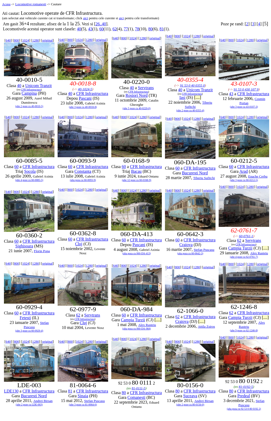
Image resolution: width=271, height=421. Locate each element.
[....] (197, 97)
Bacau (136, 171)
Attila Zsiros (206, 326)
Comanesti (136, 397)
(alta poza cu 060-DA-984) (136, 328)
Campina (29, 93)
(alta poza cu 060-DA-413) (136, 253)
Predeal (243, 396)
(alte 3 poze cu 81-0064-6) (83, 404)
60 (101, 29)
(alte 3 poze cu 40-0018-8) (83, 107)
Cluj (78, 244)
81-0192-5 (246, 387)
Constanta (82, 171)
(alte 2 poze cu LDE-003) (29, 404)
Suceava (190, 396)
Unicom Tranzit (38, 85)
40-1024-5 (85, 89)
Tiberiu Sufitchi (204, 178)
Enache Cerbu (257, 176)
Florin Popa (42, 251)
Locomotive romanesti (30, 4)
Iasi (182, 97)
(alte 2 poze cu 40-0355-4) (190, 110)
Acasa (6, 4)
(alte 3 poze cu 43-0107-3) (244, 106)
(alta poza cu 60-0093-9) (83, 180)
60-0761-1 (246, 236)
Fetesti (25, 317)
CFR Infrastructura (31, 89)
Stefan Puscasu (204, 250)
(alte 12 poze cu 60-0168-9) (136, 180)
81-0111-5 (138, 388)
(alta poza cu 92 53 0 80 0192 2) (244, 408)
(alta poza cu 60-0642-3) (190, 253)
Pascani (85, 98)
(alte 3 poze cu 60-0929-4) (29, 330)
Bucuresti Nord (195, 173)
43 (90, 29)
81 (161, 29)
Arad (243, 171)
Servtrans (146, 87)
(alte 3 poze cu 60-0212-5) (244, 180)
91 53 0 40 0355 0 (192, 85)
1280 (35, 40)
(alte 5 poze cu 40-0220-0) (136, 108)
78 (137, 29)
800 (16, 40)
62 (115, 29)
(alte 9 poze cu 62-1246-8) (244, 330)
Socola (30, 171)
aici (85, 18)
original (47, 40)
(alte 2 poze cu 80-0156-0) (190, 404)
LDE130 (11, 391)
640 (8, 40)
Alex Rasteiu (259, 253)
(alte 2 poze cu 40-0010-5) (29, 106)
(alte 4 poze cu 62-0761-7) (244, 256)
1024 (25, 40)
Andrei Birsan (42, 401)
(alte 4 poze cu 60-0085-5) (29, 180)
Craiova (186, 244)
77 (126, 29)
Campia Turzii (240, 248)
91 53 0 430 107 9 (246, 89)
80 (150, 29)
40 (79, 29)
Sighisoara (24, 246)
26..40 (101, 24)
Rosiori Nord (137, 95)
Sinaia (83, 396)
